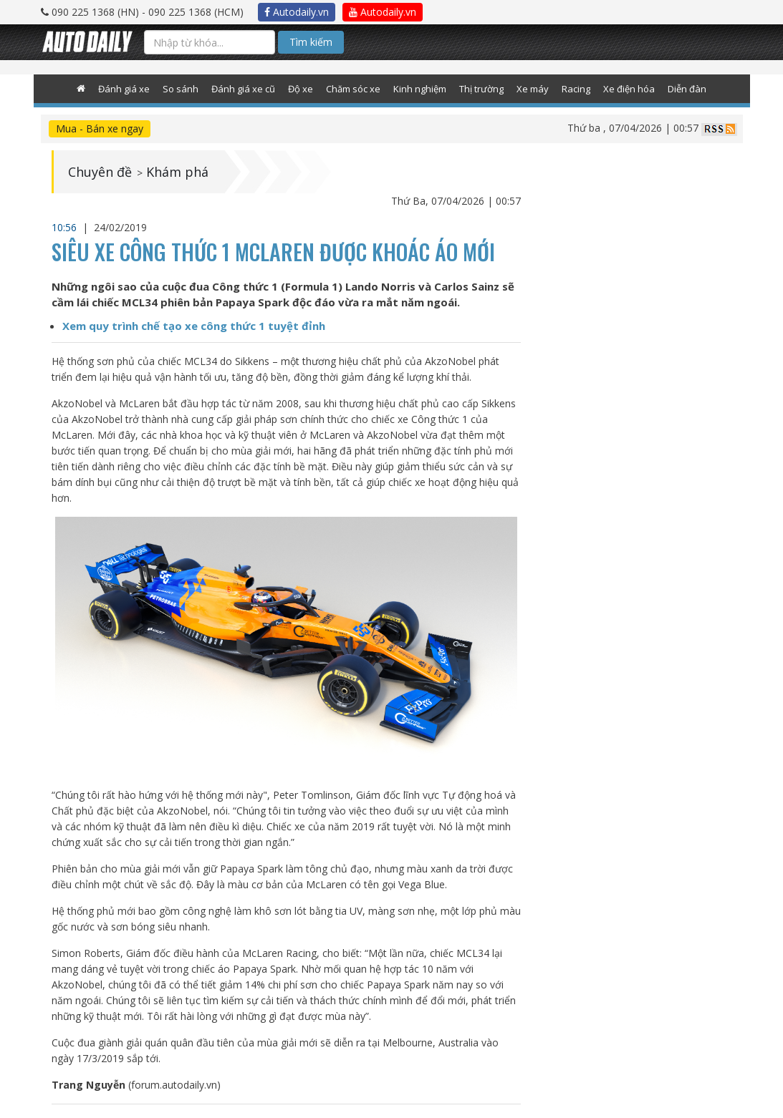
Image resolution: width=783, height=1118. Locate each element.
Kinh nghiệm (419, 88)
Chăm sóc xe (353, 88)
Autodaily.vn (296, 12)
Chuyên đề (100, 171)
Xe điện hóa (629, 88)
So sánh (180, 88)
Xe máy (533, 88)
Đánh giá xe (124, 88)
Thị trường (481, 88)
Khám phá (177, 171)
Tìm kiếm (310, 42)
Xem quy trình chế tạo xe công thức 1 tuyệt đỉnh (193, 326)
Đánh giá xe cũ (243, 88)
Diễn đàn (687, 88)
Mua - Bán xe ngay (99, 128)
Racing (576, 88)
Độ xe (300, 88)
